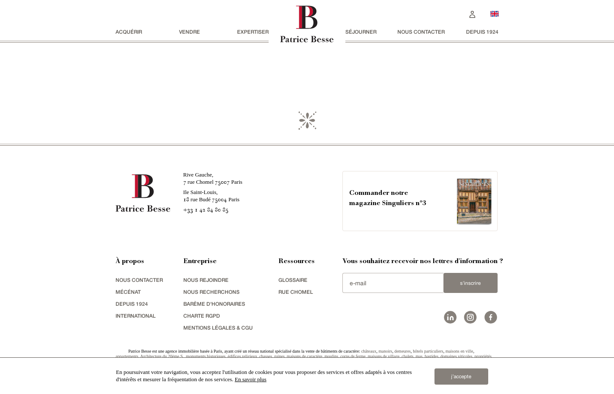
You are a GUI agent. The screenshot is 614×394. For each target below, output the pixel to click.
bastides (431, 356)
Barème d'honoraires (214, 304)
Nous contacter (421, 32)
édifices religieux (242, 356)
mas (419, 356)
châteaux (369, 351)
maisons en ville (459, 351)
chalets (408, 356)
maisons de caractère (304, 356)
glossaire (292, 280)
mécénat (128, 292)
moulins (331, 356)
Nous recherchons (211, 292)
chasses (265, 356)
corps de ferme (352, 356)
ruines (279, 356)
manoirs (385, 351)
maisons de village (384, 356)
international (136, 316)
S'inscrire (470, 283)
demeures (402, 351)
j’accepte (461, 377)
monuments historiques (206, 356)
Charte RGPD (201, 316)
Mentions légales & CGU (218, 327)
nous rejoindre (206, 280)
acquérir (129, 32)
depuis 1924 (482, 32)
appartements (127, 356)
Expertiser (253, 32)
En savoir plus (250, 379)
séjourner (361, 32)
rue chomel (295, 292)
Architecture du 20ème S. (162, 356)
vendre (189, 32)
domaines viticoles (456, 356)
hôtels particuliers (428, 351)
